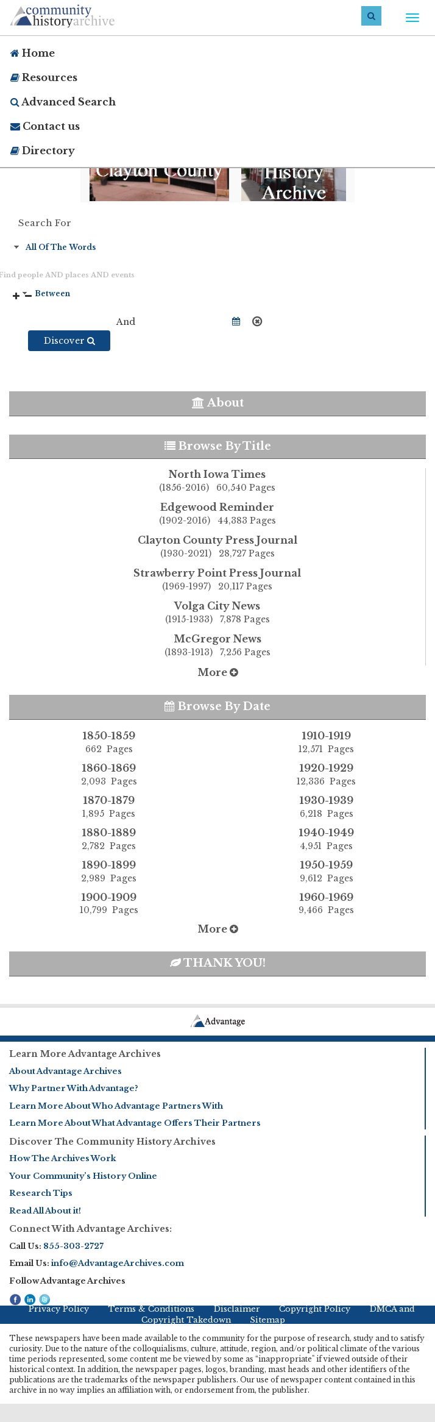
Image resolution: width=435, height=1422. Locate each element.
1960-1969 (326, 904)
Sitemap (267, 1319)
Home (32, 53)
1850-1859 (108, 742)
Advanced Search (63, 102)
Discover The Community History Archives (112, 1141)
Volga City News (217, 613)
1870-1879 (108, 807)
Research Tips (40, 1193)
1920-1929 (326, 774)
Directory (42, 150)
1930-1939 (326, 807)
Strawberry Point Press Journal (217, 580)
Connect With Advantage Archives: (90, 1228)
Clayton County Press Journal (217, 547)
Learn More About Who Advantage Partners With (116, 1106)
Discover (69, 340)
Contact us (45, 126)
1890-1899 (108, 871)
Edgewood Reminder (217, 514)
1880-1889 (108, 839)
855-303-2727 (73, 1246)
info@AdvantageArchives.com (117, 1263)
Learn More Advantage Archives (85, 1053)
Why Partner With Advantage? (73, 1088)
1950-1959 (326, 871)
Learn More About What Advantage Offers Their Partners (135, 1123)
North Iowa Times (217, 481)
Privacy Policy (59, 1309)
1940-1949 (326, 839)
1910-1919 (326, 742)
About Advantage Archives (65, 1071)
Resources (43, 77)
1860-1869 (108, 774)
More (217, 672)
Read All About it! (45, 1210)
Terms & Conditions (151, 1309)
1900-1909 (108, 904)
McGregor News (217, 646)
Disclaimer (237, 1309)
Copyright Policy (314, 1309)
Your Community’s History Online (83, 1176)
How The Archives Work (62, 1158)
